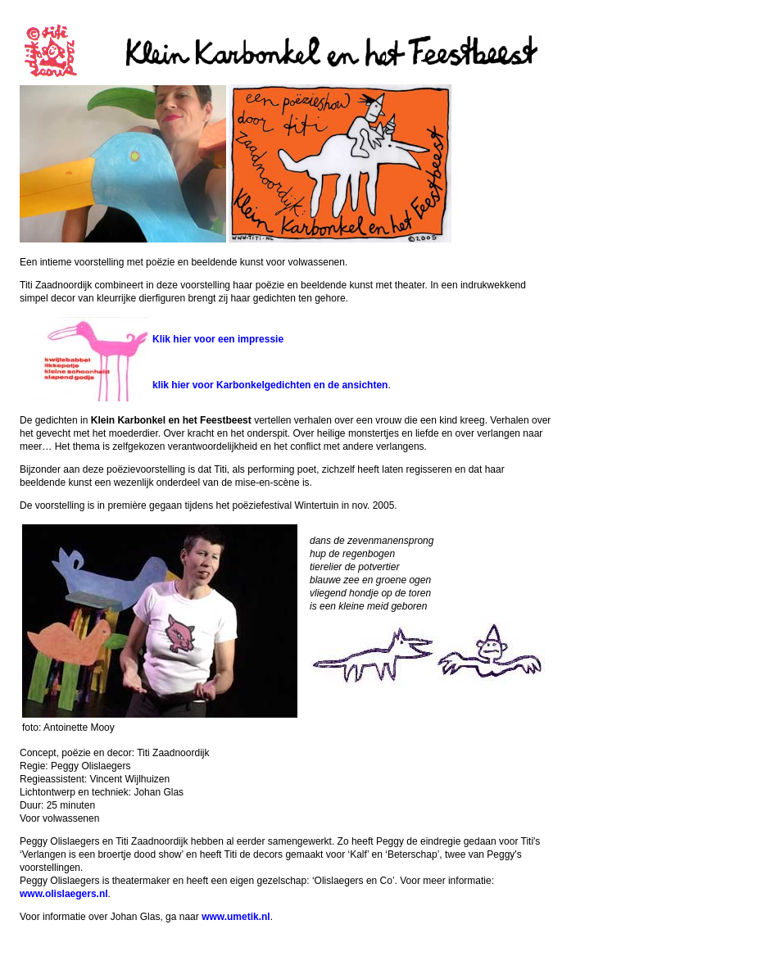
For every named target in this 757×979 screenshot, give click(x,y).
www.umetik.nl (236, 916)
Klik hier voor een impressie (217, 339)
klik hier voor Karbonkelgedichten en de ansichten (270, 385)
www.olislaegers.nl (64, 894)
